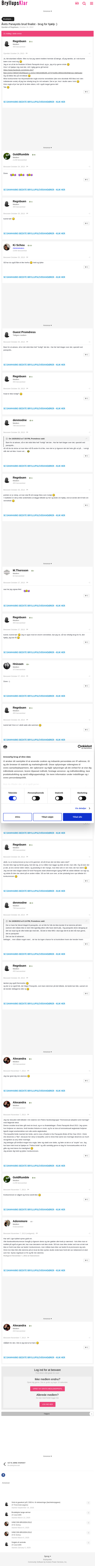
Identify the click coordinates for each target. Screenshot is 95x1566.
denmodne (20, 420)
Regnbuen (14, 27)
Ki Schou (19, 245)
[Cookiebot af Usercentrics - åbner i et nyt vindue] (80, 747)
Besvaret (14, 167)
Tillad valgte (47, 817)
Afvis (17, 817)
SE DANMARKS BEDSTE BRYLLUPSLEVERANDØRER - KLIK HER (34, 101)
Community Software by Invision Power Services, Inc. (47, 1562)
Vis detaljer (80, 808)
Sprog (47, 1556)
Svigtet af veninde (19, 1542)
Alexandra (19, 1058)
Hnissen (18, 663)
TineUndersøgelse (21, 1505)
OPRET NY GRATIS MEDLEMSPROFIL (47, 1389)
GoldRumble (21, 154)
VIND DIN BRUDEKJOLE (22, 1522)
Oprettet (13, 53)
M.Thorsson (20, 570)
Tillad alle (77, 817)
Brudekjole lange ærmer (21, 1512)
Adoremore (20, 1221)
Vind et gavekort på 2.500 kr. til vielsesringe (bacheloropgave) (36, 1502)
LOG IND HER (47, 1404)
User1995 (17, 1515)
